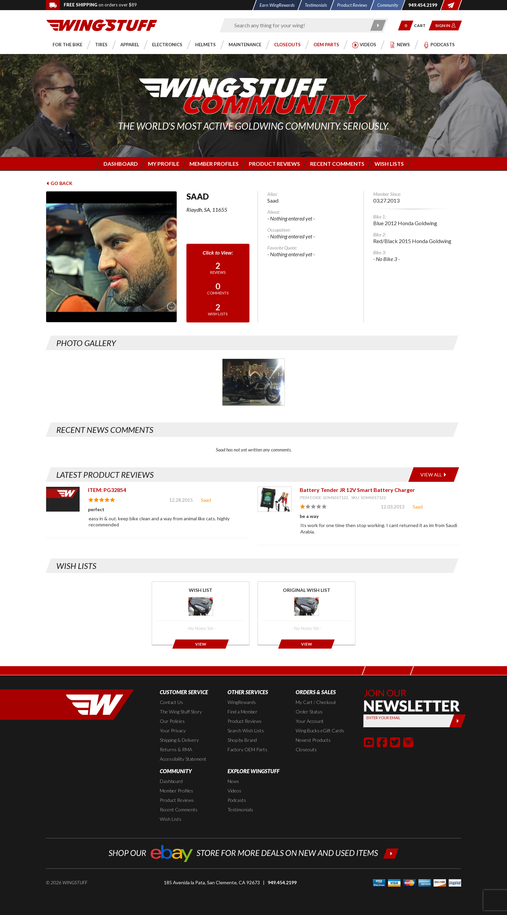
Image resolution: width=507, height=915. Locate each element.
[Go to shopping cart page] (422, 25)
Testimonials (240, 809)
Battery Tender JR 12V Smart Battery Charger (357, 490)
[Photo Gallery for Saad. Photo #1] (253, 382)
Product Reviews (245, 721)
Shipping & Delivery (179, 740)
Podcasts (237, 800)
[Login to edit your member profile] (163, 163)
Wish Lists (170, 819)
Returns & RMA (176, 749)
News (233, 781)
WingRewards (242, 702)
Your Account (310, 721)
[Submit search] (378, 25)
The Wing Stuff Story (181, 711)
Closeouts (306, 749)
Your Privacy (173, 730)
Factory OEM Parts (247, 749)
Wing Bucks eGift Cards (320, 730)
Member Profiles (176, 790)
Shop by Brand (242, 740)
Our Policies (172, 721)
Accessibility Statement (183, 759)
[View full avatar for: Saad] (111, 256)
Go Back (59, 183)
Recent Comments (179, 809)
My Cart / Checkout (316, 702)
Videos (234, 790)
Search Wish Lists (246, 730)
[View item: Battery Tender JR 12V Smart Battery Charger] (275, 499)
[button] (405, 25)
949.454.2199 (282, 882)
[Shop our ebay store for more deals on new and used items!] (253, 853)
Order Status (309, 711)
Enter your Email (383, 717)
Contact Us (171, 702)
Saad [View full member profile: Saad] (206, 500)
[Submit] (457, 720)
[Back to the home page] (102, 25)
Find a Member (243, 711)
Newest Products (313, 740)
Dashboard (171, 781)
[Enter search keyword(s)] (298, 25)
